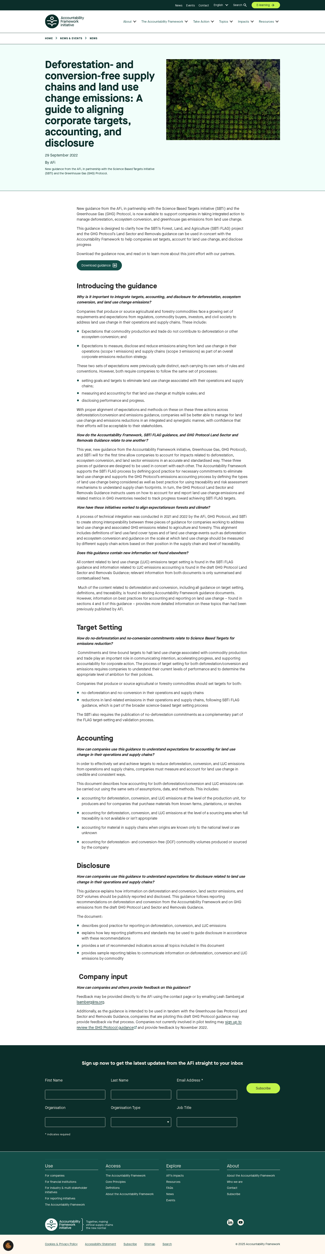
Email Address (190, 1080)
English (218, 5)
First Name (54, 1080)
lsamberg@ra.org (90, 1002)
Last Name (119, 1080)
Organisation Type (125, 1107)
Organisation (55, 1107)
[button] (8, 1245)
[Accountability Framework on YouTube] (240, 1223)
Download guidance (96, 265)
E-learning (263, 5)
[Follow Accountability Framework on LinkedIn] (230, 1223)
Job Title (184, 1107)
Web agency (216, 1244)
